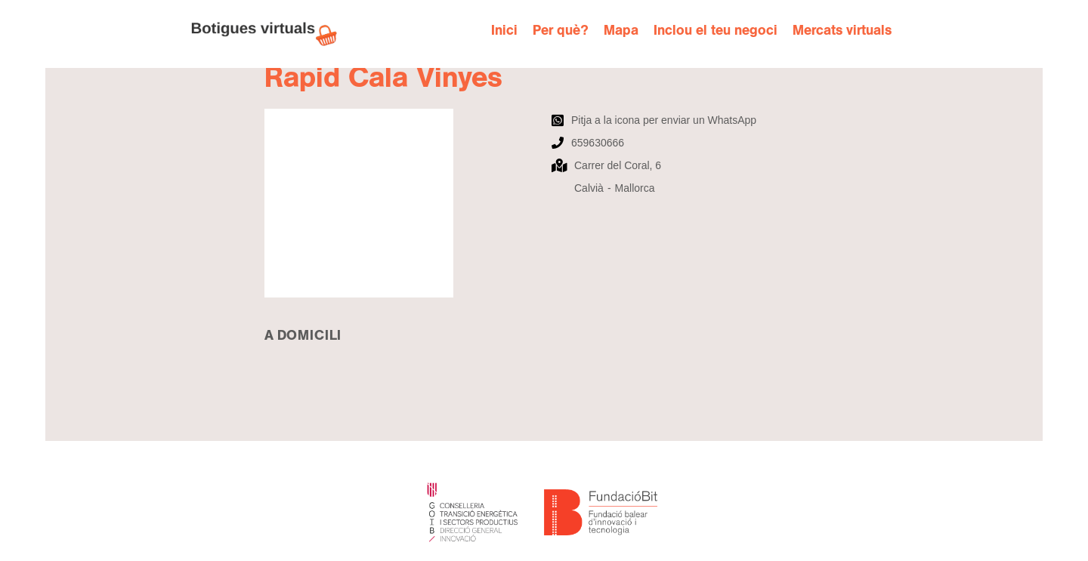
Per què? (561, 31)
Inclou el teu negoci (715, 31)
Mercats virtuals (842, 31)
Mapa (621, 31)
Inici (504, 31)
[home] (272, 34)
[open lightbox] (400, 203)
